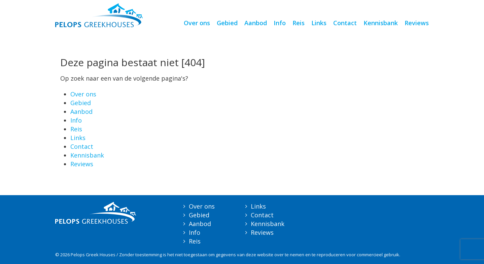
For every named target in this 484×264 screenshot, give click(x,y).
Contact (345, 23)
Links (318, 23)
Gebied (227, 23)
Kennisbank (381, 23)
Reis (298, 23)
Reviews (417, 23)
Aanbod (255, 23)
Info (280, 23)
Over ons (197, 23)
